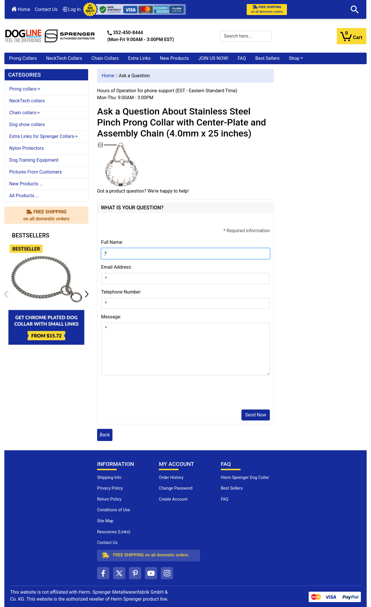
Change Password (175, 488)
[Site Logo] (50, 35)
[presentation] (145, 393)
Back (105, 435)
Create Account (173, 499)
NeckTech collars (27, 101)
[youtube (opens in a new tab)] (151, 573)
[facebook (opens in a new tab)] (103, 573)
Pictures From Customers (35, 172)
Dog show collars (27, 124)
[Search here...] (246, 36)
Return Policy (109, 499)
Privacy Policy (110, 488)
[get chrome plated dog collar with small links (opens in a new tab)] (46, 293)
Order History (171, 477)
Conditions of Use (113, 510)
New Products (174, 58)
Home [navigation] (108, 75)
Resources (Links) (113, 531)
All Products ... (24, 195)
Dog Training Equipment (34, 160)
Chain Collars (105, 58)
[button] (355, 9)
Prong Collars (23, 58)
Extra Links (139, 58)
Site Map (105, 521)
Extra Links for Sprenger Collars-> (43, 136)
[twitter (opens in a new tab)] (119, 573)
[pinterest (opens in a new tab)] (135, 573)
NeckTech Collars (64, 58)
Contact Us (46, 9)
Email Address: (116, 267)
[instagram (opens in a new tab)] (167, 573)
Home (21, 9)
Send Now (255, 415)
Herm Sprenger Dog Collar (245, 477)
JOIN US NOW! (213, 58)
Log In (71, 9)
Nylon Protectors (26, 148)
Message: (111, 317)
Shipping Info (109, 477)
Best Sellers (267, 58)
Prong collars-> (24, 89)
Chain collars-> (24, 112)
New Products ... (26, 184)
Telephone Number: (121, 292)
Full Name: (112, 242)
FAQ (242, 58)
